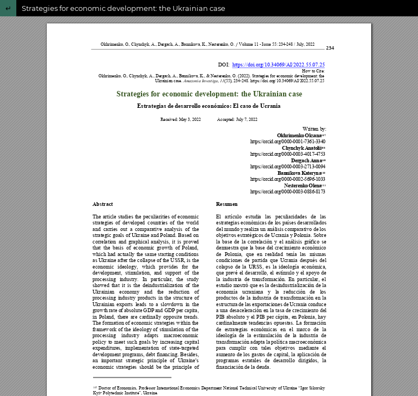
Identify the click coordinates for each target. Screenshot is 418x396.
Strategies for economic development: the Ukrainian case (123, 8)
